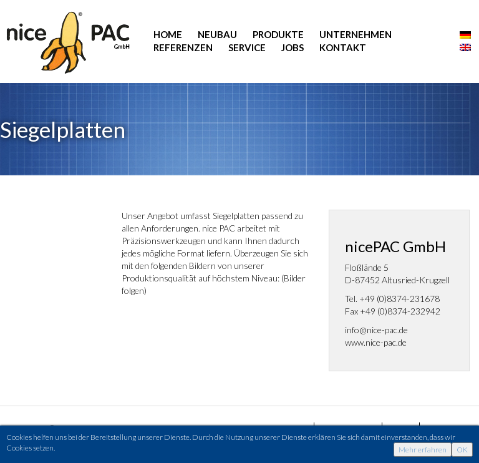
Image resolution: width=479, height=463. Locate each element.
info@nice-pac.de (376, 329)
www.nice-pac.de (376, 342)
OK (462, 449)
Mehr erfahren (423, 449)
